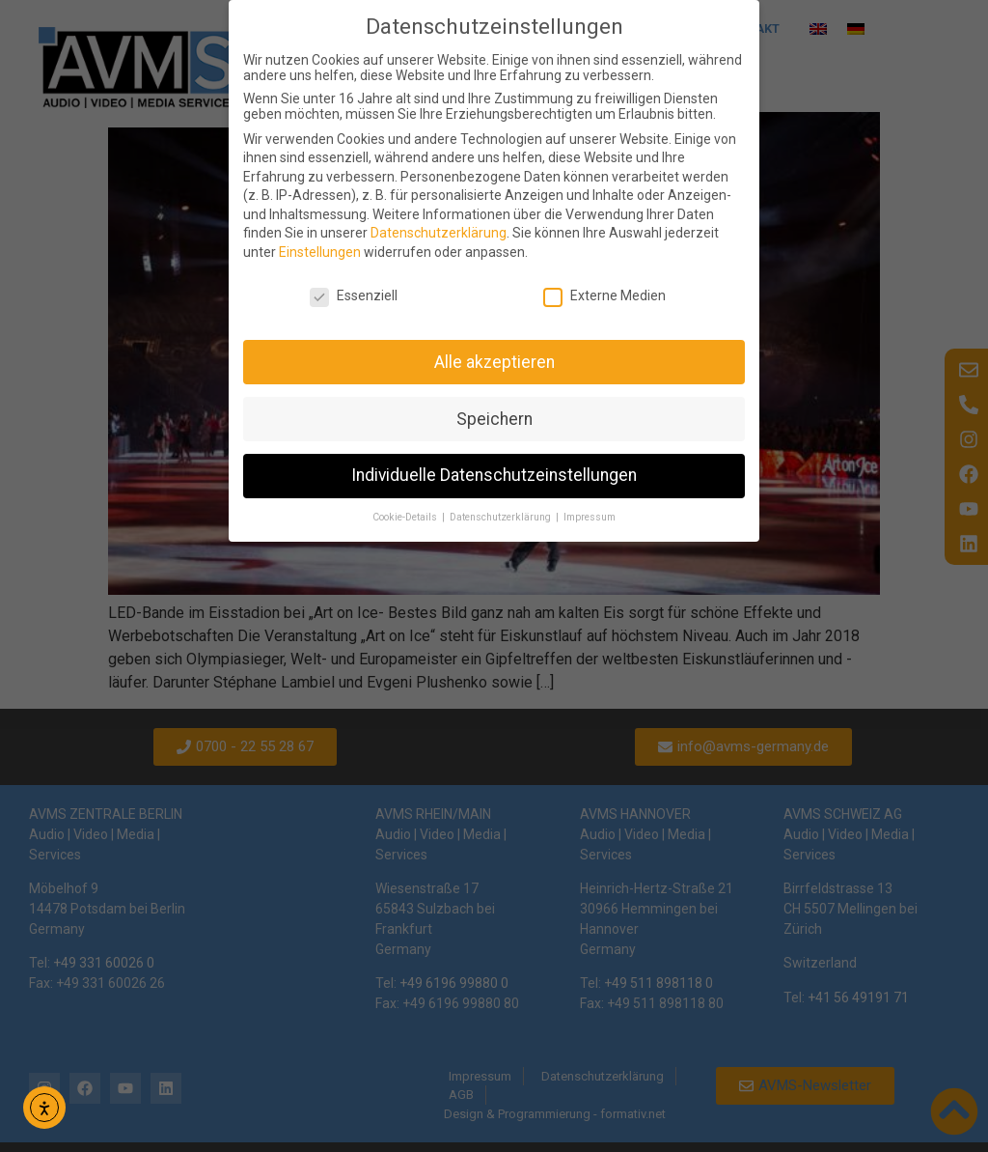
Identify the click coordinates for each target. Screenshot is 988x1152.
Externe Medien (604, 295)
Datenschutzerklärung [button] (502, 517)
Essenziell (354, 295)
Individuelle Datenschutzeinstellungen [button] (494, 475)
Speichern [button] (494, 419)
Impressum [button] (589, 517)
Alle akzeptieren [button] (494, 362)
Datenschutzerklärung (438, 232)
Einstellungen (320, 252)
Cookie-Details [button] (406, 517)
